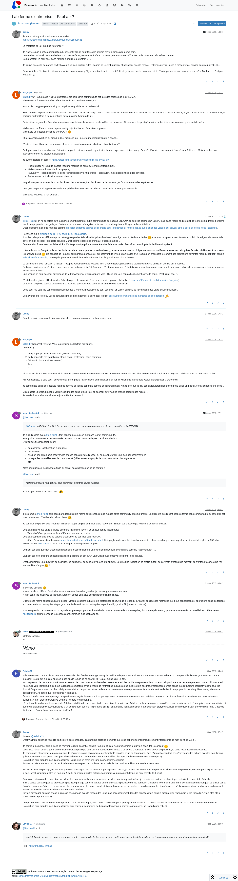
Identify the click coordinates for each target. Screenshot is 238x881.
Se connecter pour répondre (212, 23)
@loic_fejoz (29, 221)
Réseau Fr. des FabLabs (40, 5)
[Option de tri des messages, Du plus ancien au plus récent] (194, 23)
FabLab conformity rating (35, 257)
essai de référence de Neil (143, 280)
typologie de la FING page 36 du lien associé (63, 234)
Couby (26, 32)
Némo (25, 632)
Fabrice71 (27, 671)
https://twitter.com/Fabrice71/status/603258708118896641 (52, 39)
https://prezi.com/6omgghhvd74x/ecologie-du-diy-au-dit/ (80, 159)
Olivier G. (27, 824)
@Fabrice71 (37, 736)
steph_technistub (31, 413)
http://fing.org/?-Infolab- (41, 846)
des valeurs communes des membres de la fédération (136, 295)
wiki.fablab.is (44, 543)
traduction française (168, 280)
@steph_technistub (64, 632)
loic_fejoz (27, 92)
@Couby (38, 92)
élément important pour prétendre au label (81, 540)
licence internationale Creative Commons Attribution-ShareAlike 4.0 (51, 876)
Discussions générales (28, 23)
